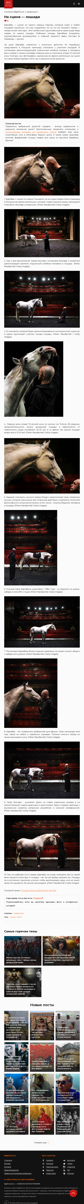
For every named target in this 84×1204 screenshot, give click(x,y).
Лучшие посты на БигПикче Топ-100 (38, 890)
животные (32, 12)
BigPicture (19, 12)
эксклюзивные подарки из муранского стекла (30, 132)
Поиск (72, 4)
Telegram (37, 898)
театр (19, 917)
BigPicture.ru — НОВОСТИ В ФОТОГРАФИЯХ (22, 1180)
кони (12, 917)
